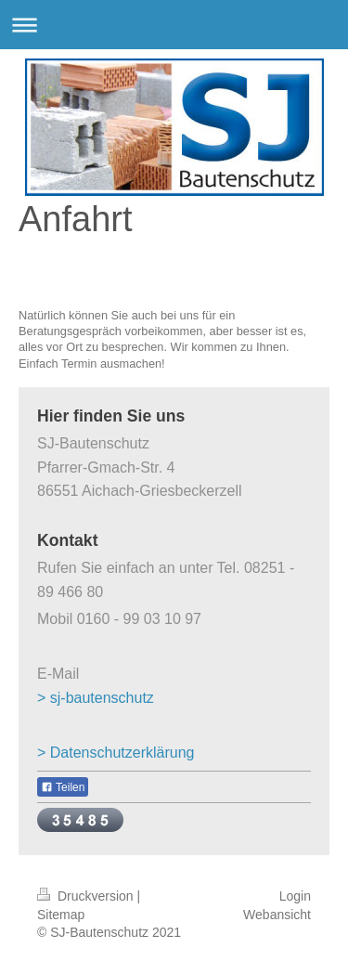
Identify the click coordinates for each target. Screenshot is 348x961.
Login (295, 896)
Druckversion (86, 896)
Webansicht (277, 914)
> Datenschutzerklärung (115, 752)
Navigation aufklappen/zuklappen (174, 25)
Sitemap (60, 914)
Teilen (62, 787)
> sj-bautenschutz (95, 698)
